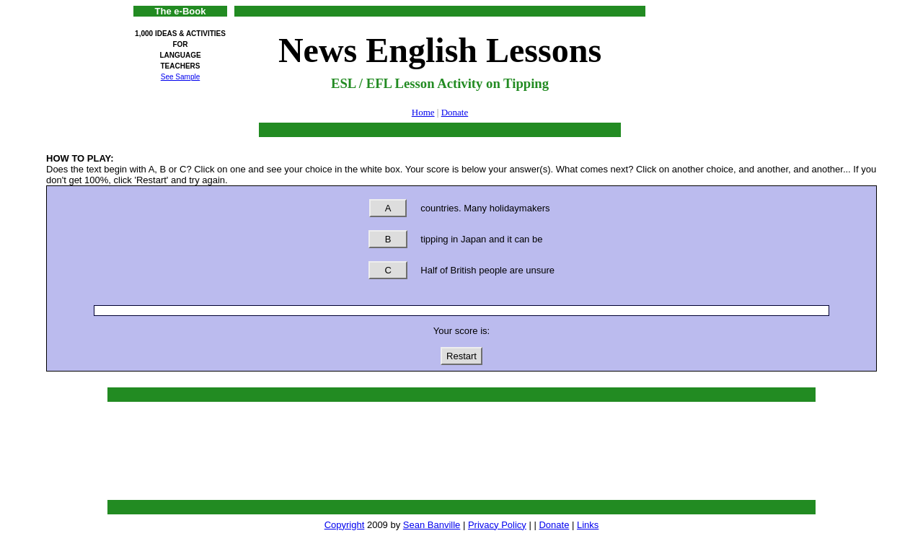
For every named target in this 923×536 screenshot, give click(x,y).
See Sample (180, 77)
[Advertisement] (746, 38)
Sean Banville (432, 524)
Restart (461, 356)
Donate (455, 112)
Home (423, 112)
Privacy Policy (497, 524)
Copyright (344, 524)
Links (588, 524)
